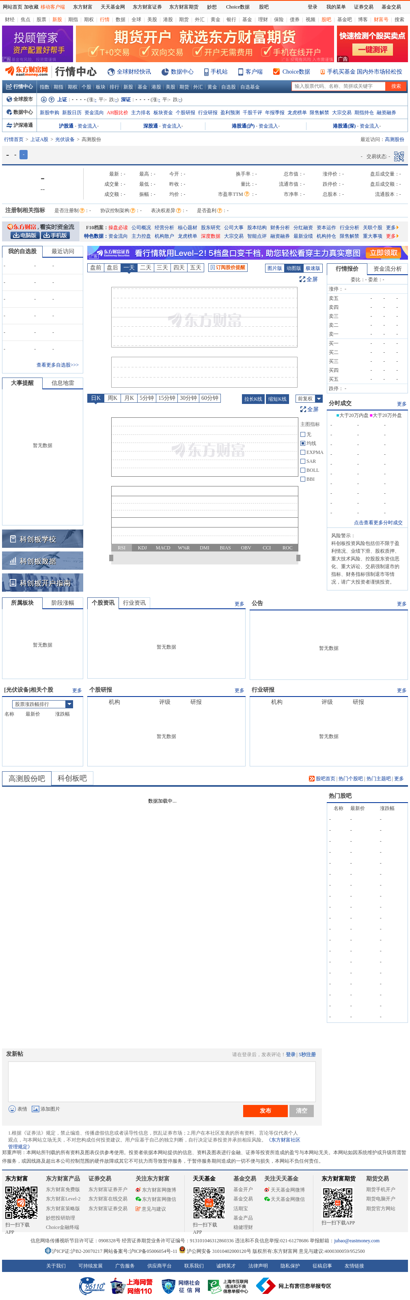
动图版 (294, 268)
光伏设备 (65, 139)
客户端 (254, 72)
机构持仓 (326, 236)
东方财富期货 (339, 1179)
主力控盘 (141, 236)
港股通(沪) (243, 126)
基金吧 (344, 19)
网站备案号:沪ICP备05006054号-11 (141, 1251)
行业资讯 (134, 603)
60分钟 (209, 398)
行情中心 (19, 86)
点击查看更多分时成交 (378, 522)
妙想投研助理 (60, 1218)
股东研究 (210, 227)
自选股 (228, 87)
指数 (45, 87)
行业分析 (349, 227)
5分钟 (147, 398)
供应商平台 (159, 1266)
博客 (363, 19)
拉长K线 (253, 399)
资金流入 (87, 126)
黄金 (215, 19)
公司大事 (234, 227)
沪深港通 (19, 125)
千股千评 (252, 112)
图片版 (275, 268)
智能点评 (257, 236)
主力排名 (141, 112)
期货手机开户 (380, 1189)
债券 (295, 19)
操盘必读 (118, 227)
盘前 (95, 268)
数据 (120, 19)
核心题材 (187, 227)
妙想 (212, 7)
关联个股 (372, 227)
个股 (86, 87)
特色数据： (96, 236)
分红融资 (303, 227)
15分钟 (166, 398)
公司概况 (141, 227)
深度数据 (210, 236)
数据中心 (182, 72)
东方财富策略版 (63, 1208)
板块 (101, 87)
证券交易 (363, 7)
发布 (265, 1110)
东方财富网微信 (156, 1199)
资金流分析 (387, 269)
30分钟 (188, 398)
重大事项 (372, 236)
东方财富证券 (147, 7)
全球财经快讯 (134, 72)
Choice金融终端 (62, 1227)
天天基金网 (113, 7)
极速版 (313, 268)
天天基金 (204, 1179)
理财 (263, 19)
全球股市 (19, 99)
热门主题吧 (379, 778)
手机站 (219, 72)
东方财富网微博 (156, 1190)
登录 (291, 1054)
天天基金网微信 (284, 1199)
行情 (105, 19)
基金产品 (243, 1218)
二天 (145, 268)
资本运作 (326, 227)
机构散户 (164, 236)
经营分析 (164, 227)
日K (96, 398)
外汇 (200, 19)
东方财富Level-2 (63, 1199)
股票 (41, 19)
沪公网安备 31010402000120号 (215, 1251)
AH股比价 (117, 112)
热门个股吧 (351, 778)
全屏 (312, 279)
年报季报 (275, 112)
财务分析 (280, 227)
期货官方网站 (380, 1208)
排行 (114, 87)
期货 (184, 19)
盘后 (112, 268)
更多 (392, 227)
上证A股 (39, 139)
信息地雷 (63, 383)
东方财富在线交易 (107, 1199)
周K (112, 398)
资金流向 (94, 112)
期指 (73, 19)
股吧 (326, 19)
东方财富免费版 (63, 1189)
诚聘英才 (226, 1266)
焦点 (25, 19)
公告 (257, 603)
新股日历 (72, 112)
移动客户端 (53, 7)
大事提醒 (22, 383)
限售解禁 (319, 112)
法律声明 (258, 1266)
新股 (57, 19)
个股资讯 (103, 603)
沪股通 (66, 126)
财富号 (381, 19)
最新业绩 (303, 236)
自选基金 (250, 87)
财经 (10, 19)
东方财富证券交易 (107, 1208)
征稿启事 (322, 1266)
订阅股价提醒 (228, 267)
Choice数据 (296, 72)
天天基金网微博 (284, 1190)
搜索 (399, 19)
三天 (162, 268)
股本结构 (257, 227)
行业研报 (208, 112)
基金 (247, 19)
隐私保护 (290, 1266)
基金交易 (243, 1199)
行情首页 (14, 139)
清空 (301, 1110)
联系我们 (194, 1266)
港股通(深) (344, 126)
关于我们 (56, 1266)
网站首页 (12, 7)
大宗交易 (342, 112)
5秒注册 (307, 1054)
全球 (136, 19)
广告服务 (125, 1266)
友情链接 (354, 1266)
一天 (129, 268)
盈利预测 (230, 112)
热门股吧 (340, 796)
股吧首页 (322, 778)
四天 (179, 268)
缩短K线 (277, 399)
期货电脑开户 (380, 1199)
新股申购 (49, 112)
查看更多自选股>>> (58, 365)
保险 (279, 19)
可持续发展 (90, 1266)
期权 (89, 19)
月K (129, 398)
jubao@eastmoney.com (357, 1241)
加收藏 (31, 7)
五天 (195, 268)
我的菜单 (336, 7)
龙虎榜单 (297, 112)
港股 (168, 19)
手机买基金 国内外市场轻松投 (365, 72)
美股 (152, 19)
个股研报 (185, 112)
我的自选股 (22, 251)
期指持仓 (364, 112)
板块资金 (163, 112)
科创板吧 (72, 778)
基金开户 (243, 1189)
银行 (231, 19)
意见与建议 (151, 1209)
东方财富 (16, 1179)
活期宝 (240, 1208)
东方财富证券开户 (107, 1189)
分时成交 (340, 403)
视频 (310, 19)
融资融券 (386, 112)
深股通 (150, 126)
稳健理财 (243, 1227)
